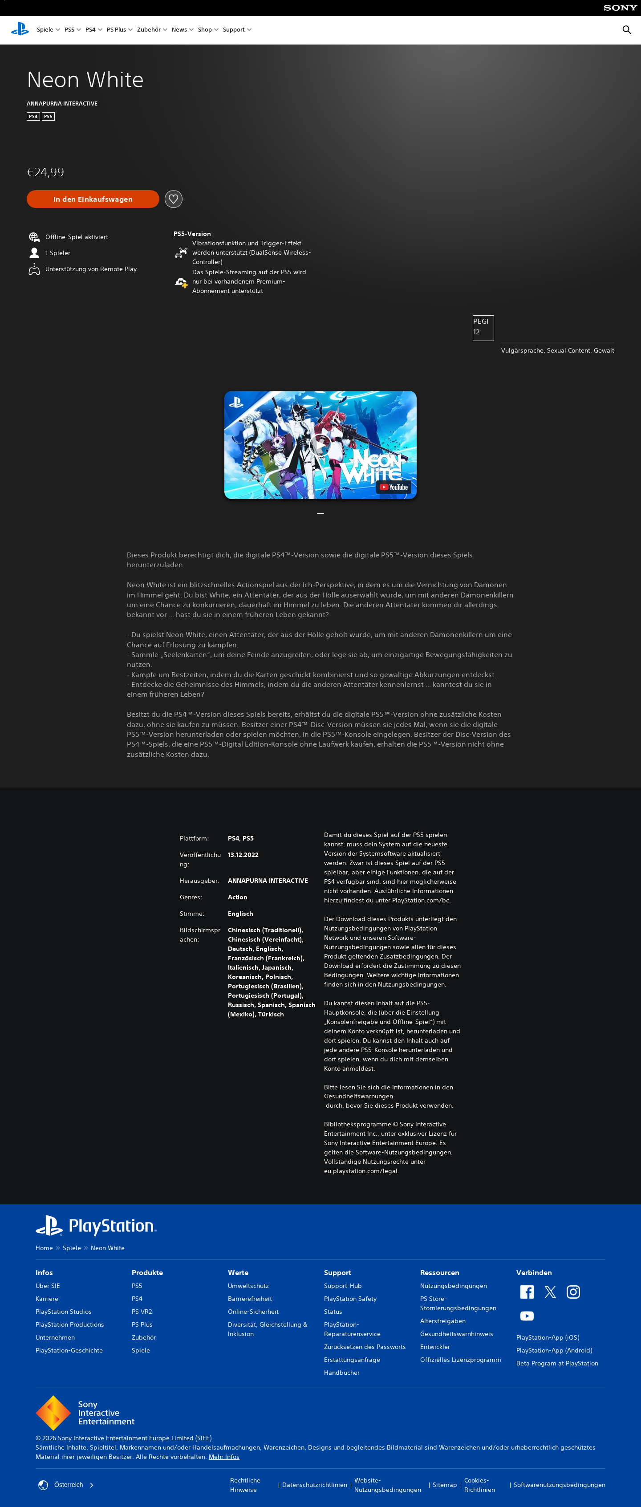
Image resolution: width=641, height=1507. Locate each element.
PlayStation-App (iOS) (547, 1337)
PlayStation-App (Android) (554, 1350)
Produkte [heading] (147, 1272)
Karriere (47, 1299)
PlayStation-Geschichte (69, 1350)
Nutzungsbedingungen (453, 1286)
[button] (320, 445)
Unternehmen (55, 1337)
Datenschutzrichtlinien (314, 1485)
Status (333, 1312)
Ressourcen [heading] (439, 1272)
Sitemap (445, 1485)
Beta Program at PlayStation (557, 1363)
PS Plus (116, 30)
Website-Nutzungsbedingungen (387, 1485)
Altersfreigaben (443, 1321)
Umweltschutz (248, 1286)
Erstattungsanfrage (352, 1360)
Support (234, 30)
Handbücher (342, 1373)
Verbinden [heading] (534, 1272)
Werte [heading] (238, 1272)
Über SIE (48, 1286)
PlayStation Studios (64, 1312)
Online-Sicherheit (253, 1312)
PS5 (69, 30)
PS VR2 (142, 1312)
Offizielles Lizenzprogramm (460, 1360)
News (179, 30)
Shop (205, 30)
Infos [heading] (44, 1272)
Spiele (45, 30)
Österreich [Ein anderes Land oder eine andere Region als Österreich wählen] (66, 1485)
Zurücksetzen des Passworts (365, 1347)
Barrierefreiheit (250, 1299)
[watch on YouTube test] (393, 487)
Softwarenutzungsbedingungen (559, 1485)
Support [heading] (337, 1272)
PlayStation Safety (350, 1299)
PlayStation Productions (70, 1324)
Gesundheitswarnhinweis (456, 1334)
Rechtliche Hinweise (245, 1485)
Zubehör (149, 30)
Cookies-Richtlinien (479, 1485)
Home (44, 1248)
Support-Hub (343, 1286)
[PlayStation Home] (20, 30)
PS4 (90, 30)
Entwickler (435, 1347)
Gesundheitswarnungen (358, 1096)
